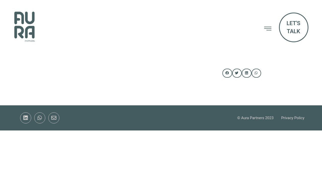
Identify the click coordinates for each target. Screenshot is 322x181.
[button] (227, 73)
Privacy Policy (292, 118)
